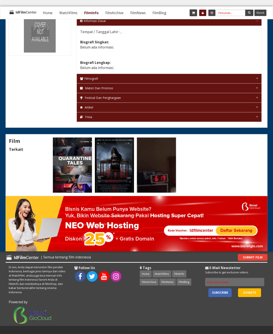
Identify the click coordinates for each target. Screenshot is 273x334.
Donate (249, 292)
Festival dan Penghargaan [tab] (100, 98)
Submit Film (253, 257)
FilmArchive (114, 12)
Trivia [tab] (86, 117)
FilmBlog (159, 12)
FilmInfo (91, 12)
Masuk (260, 13)
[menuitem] (47, 13)
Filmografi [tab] (89, 78)
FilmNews (138, 12)
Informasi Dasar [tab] (93, 21)
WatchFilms (68, 12)
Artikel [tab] (86, 107)
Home (47, 12)
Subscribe (220, 292)
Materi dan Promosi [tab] (96, 88)
